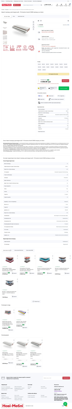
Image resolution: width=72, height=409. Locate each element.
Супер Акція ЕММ (29, 250)
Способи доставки (9, 1)
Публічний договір (18, 386)
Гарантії (16, 390)
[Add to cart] (14, 273)
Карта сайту (16, 395)
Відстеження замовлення (6, 398)
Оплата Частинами (28, 1)
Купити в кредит (63, 88)
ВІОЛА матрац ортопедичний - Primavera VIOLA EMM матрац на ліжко (21, 354)
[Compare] (38, 21)
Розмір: (38, 61)
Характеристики (21, 16)
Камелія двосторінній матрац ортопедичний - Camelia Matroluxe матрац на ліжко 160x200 (7, 323)
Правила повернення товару (7, 388)
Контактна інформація (37, 1)
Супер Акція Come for (7, 250)
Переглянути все (41, 131)
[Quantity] (38, 80)
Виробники (3, 395)
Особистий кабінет (31, 395)
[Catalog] (17, 5)
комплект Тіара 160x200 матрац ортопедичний (21, 322)
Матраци (29, 386)
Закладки (42, 395)
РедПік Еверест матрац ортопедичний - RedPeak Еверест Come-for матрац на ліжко (9, 269)
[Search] (41, 5)
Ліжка (29, 388)
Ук (68, 1)
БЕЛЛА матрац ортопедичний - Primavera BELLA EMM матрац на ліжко (35, 354)
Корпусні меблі (44, 388)
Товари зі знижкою (5, 397)
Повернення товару (18, 399)
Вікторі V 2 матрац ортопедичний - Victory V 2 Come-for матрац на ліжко (62, 269)
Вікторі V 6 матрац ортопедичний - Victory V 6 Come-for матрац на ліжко (44, 269)
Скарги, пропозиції (18, 398)
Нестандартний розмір (53, 74)
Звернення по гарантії (18, 396)
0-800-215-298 (47, 4)
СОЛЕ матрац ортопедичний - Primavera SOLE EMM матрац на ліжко (7, 354)
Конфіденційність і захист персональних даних (19, 389)
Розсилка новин (44, 396)
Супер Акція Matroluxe (18, 250)
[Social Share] (68, 21)
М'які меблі (43, 386)
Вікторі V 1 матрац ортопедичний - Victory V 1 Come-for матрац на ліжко (9, 293)
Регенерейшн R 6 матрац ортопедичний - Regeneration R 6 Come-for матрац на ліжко (26, 269)
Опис (14, 16)
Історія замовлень (31, 397)
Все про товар (7, 16)
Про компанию (4, 389)
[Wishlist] (41, 21)
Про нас (2, 1)
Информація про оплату (18, 1)
